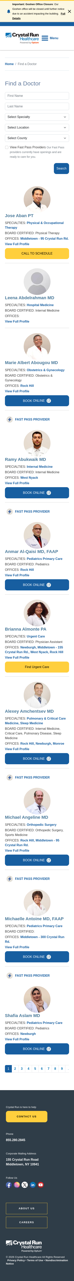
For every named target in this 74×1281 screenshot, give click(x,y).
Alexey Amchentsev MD (29, 711)
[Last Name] (37, 106)
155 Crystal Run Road (22, 1159)
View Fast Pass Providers (28, 147)
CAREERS (26, 1222)
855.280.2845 (15, 1140)
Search (61, 168)
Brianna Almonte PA (25, 629)
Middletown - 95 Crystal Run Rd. (44, 238)
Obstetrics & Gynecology (46, 370)
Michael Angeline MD (26, 817)
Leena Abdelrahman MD (29, 297)
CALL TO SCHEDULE (37, 253)
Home (9, 64)
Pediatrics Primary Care (45, 558)
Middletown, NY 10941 (22, 1164)
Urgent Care (36, 636)
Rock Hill (27, 385)
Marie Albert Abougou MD (31, 362)
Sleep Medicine (31, 723)
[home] (22, 38)
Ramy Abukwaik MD (25, 459)
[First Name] (37, 96)
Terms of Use (35, 1260)
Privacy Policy (16, 1260)
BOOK (37, 400)
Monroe (58, 743)
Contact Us (27, 1116)
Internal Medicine (40, 466)
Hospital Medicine (40, 305)
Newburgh (28, 647)
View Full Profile (17, 244)
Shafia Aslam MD (22, 1015)
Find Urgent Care (37, 667)
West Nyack (29, 477)
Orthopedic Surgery (41, 824)
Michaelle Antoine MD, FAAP (34, 918)
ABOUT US (27, 1208)
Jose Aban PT (19, 215)
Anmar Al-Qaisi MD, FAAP (31, 551)
